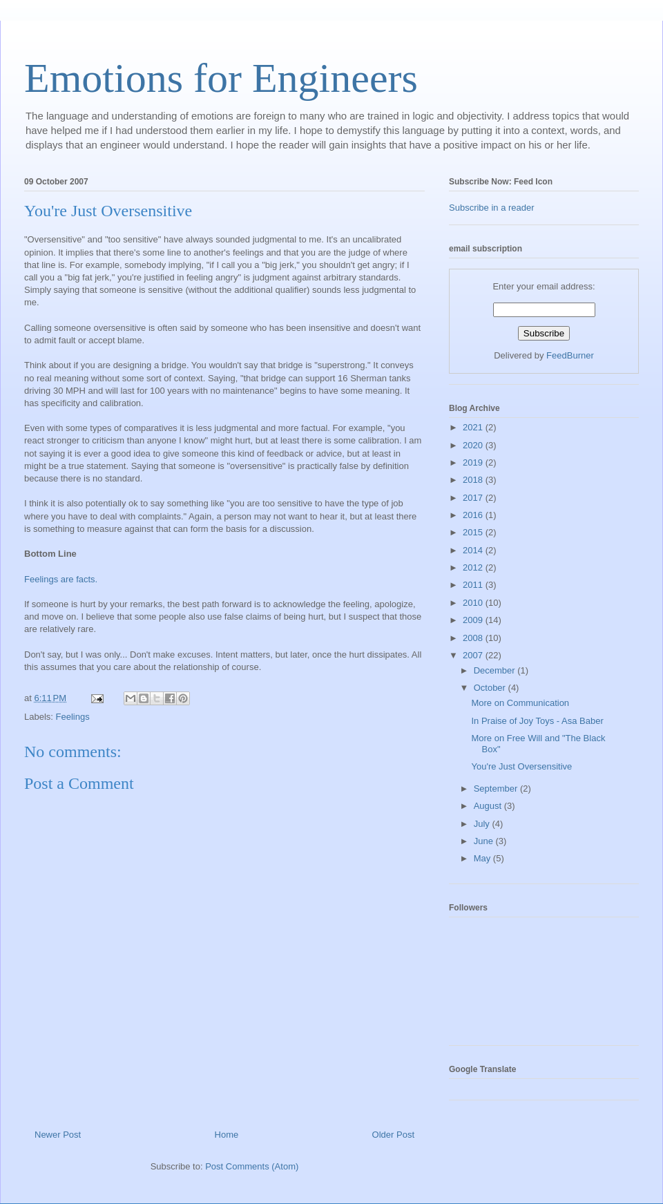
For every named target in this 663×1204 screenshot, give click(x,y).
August (489, 806)
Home (227, 1134)
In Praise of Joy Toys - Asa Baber (537, 721)
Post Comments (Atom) (251, 1166)
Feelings (73, 716)
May (483, 858)
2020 (474, 445)
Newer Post (58, 1134)
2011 (474, 585)
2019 (474, 462)
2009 (474, 620)
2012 (474, 567)
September (497, 788)
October (491, 687)
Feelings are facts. (60, 579)
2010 (474, 603)
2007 (474, 655)
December (496, 670)
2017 (474, 498)
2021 (474, 427)
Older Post (393, 1134)
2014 (474, 550)
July (483, 824)
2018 (474, 480)
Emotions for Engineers (221, 78)
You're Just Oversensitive (108, 211)
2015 (474, 532)
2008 (474, 638)
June (485, 841)
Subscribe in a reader (492, 207)
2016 (474, 515)
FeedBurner (570, 355)
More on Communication (520, 703)
